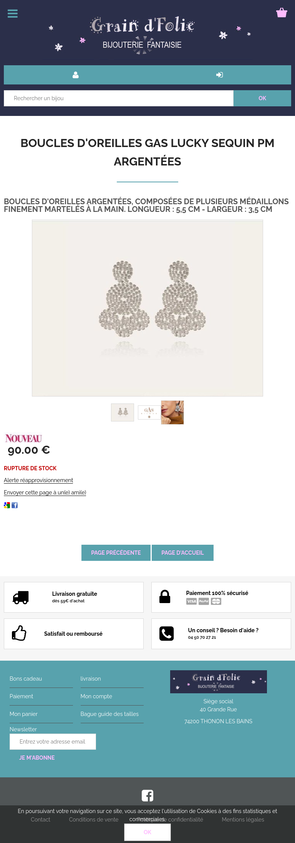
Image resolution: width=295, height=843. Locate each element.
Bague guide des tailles (110, 714)
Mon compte (96, 696)
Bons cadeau (26, 679)
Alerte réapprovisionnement (38, 480)
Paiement (21, 696)
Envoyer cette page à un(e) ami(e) (45, 492)
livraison (91, 679)
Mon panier (24, 714)
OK (147, 832)
